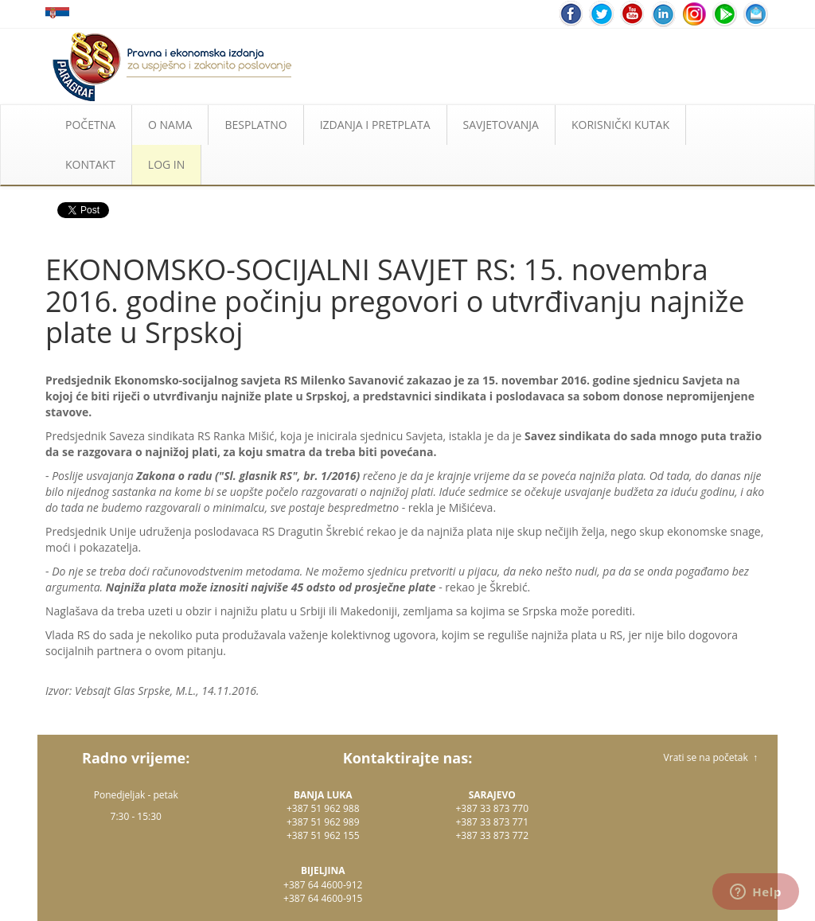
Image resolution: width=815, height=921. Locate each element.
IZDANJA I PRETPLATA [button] (375, 124)
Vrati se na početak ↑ (711, 757)
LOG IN (166, 164)
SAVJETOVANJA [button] (501, 124)
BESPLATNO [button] (255, 124)
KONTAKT (90, 164)
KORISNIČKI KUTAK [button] (620, 124)
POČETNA (90, 124)
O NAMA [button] (170, 124)
